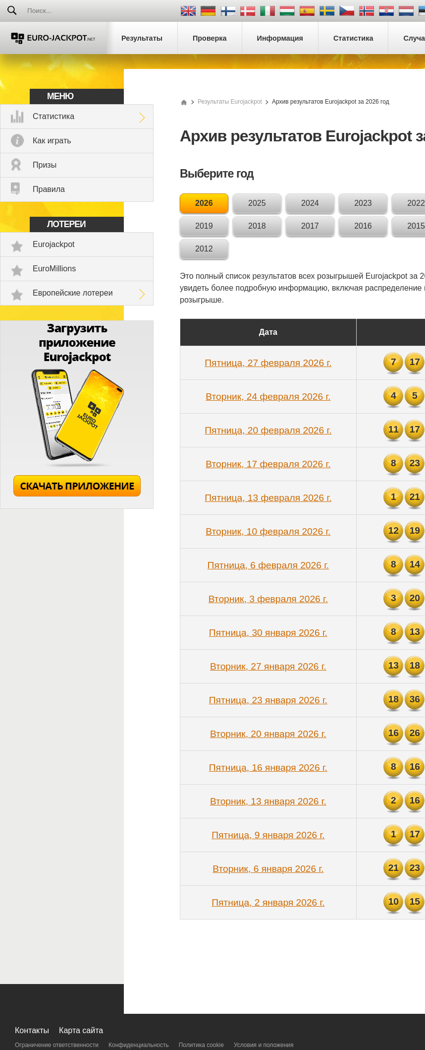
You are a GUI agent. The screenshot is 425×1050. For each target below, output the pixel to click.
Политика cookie (201, 1045)
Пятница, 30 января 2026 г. (268, 632)
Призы (44, 165)
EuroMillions (54, 268)
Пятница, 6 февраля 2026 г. (268, 565)
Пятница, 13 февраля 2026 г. (268, 498)
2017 (310, 226)
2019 (204, 226)
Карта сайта (81, 1030)
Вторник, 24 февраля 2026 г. (268, 396)
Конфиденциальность (138, 1045)
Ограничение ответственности (57, 1045)
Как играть (52, 140)
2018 (257, 226)
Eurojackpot (54, 244)
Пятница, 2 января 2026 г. (268, 902)
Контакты (32, 1030)
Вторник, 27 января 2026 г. (268, 666)
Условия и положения (264, 1045)
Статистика (53, 116)
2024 (310, 203)
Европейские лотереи (73, 293)
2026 (204, 203)
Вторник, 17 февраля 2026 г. (268, 464)
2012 (204, 249)
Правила (49, 189)
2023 (363, 203)
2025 (257, 203)
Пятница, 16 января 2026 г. (268, 767)
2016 (363, 226)
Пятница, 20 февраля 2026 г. (268, 430)
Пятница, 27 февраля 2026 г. (268, 363)
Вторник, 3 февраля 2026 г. (268, 599)
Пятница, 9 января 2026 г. (268, 835)
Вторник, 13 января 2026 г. (268, 801)
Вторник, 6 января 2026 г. (267, 869)
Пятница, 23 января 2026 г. (268, 700)
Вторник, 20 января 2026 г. (268, 734)
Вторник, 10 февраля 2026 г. (268, 531)
